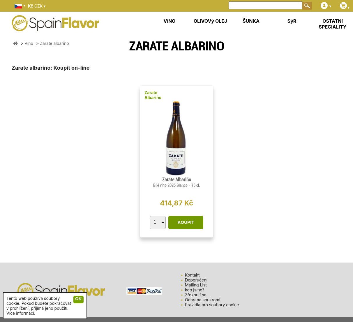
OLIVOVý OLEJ (210, 21)
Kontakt (192, 274)
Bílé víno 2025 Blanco (170, 185)
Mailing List (196, 284)
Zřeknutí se (195, 294)
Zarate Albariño (152, 95)
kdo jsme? (194, 289)
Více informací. (20, 313)
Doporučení (196, 279)
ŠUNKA (251, 21)
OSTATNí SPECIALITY (333, 24)
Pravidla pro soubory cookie (212, 304)
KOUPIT (186, 222)
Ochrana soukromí (202, 299)
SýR (291, 21)
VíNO (170, 21)
